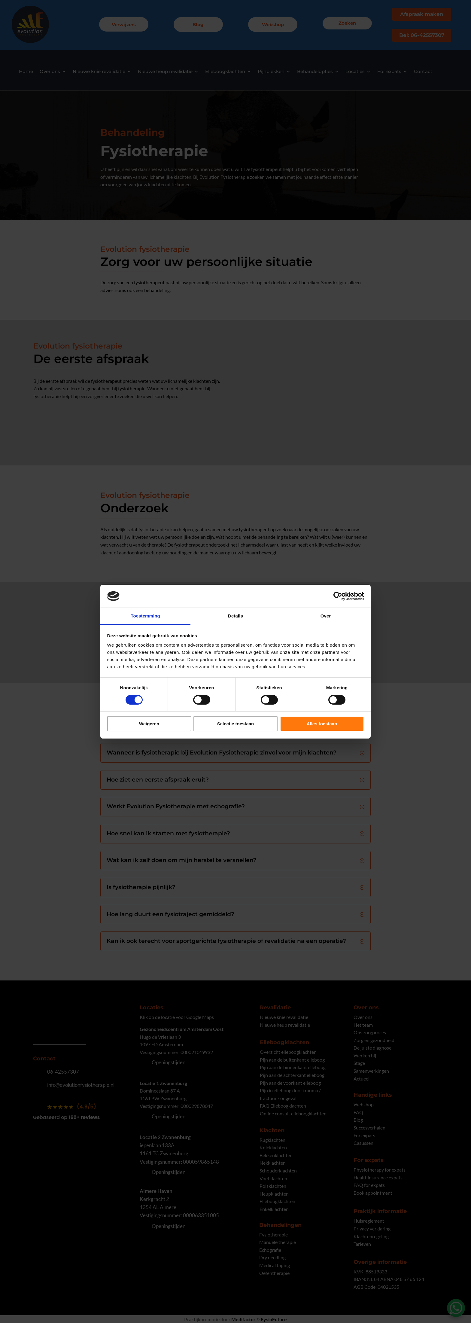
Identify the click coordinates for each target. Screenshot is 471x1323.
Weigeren (149, 723)
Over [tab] (326, 615)
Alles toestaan (322, 723)
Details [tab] (235, 615)
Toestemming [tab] (145, 615)
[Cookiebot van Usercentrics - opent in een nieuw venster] (337, 596)
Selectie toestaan (235, 723)
